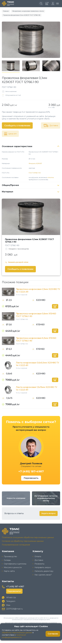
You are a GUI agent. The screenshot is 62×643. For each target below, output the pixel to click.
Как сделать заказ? (43, 575)
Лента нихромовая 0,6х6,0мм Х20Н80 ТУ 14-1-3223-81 (37, 364)
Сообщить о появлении (17, 125)
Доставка (39, 560)
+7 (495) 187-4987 (31, 471)
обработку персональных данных (17, 632)
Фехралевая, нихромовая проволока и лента (28, 11)
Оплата (38, 556)
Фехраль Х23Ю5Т (35, 163)
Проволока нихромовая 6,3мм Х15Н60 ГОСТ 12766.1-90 (36, 339)
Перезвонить (31, 478)
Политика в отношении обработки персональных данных (28, 537)
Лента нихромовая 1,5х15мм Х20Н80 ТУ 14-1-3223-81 (36, 388)
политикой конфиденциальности (14, 636)
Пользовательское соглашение (16, 545)
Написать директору (44, 571)
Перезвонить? (14, 591)
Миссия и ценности (13, 567)
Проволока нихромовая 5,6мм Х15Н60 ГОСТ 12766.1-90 (36, 314)
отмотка (50, 177)
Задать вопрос (48, 513)
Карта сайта (9, 571)
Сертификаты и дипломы (15, 564)
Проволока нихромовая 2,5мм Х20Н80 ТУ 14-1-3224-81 (38, 290)
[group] (31, 40)
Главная (6, 11)
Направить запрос (43, 567)
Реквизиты (39, 564)
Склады (7, 560)
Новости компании (16, 498)
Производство (10, 556)
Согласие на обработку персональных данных (23, 541)
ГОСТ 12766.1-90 (35, 173)
